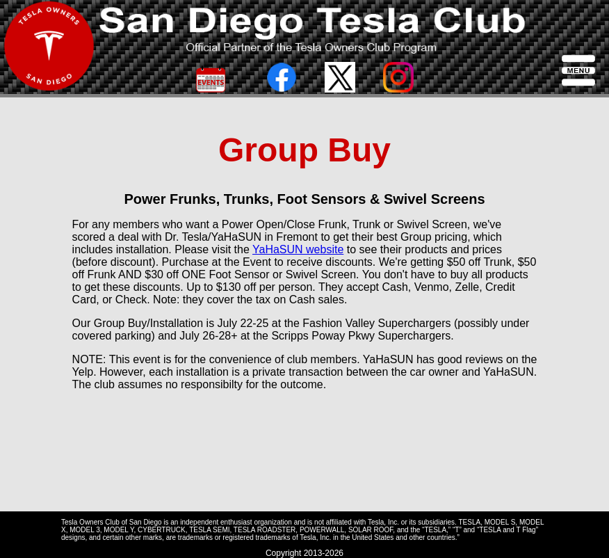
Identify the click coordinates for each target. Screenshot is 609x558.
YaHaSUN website (297, 249)
